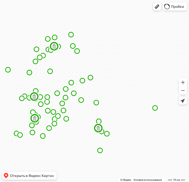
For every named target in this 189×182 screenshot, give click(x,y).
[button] (157, 7)
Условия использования (147, 179)
